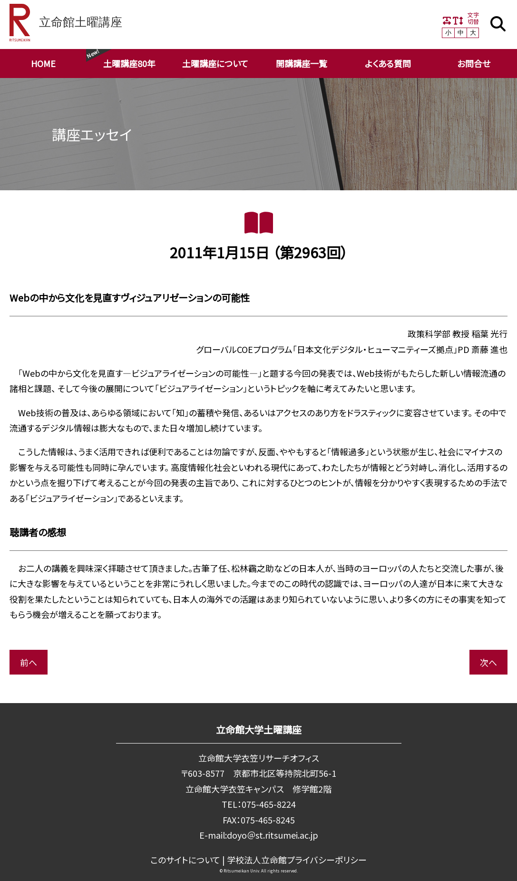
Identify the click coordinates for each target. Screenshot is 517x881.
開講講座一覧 (301, 63)
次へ (488, 662)
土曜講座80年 (129, 63)
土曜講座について (215, 63)
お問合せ (473, 63)
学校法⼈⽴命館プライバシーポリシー (297, 859)
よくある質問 (388, 63)
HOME (43, 63)
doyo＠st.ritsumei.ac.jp (272, 835)
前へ (28, 662)
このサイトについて (186, 859)
